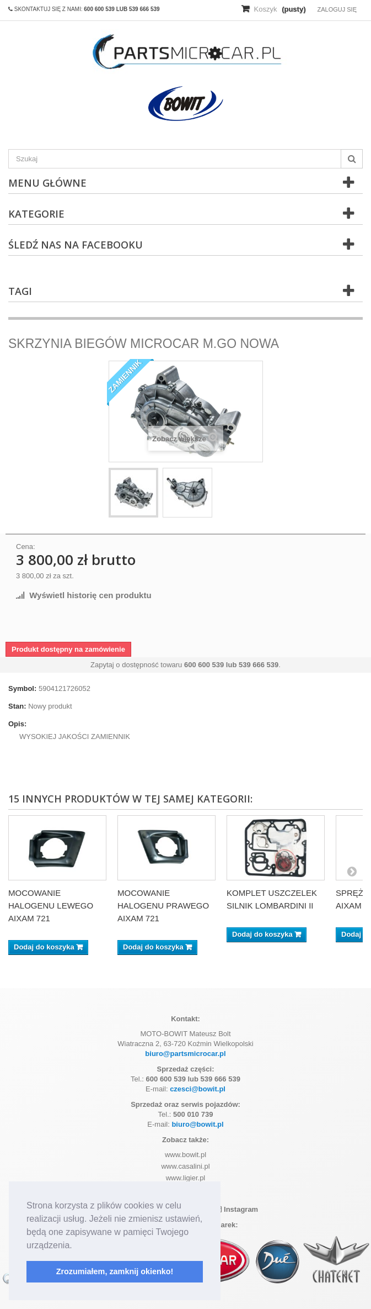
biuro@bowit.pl (197, 1124)
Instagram (237, 1209)
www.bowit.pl (185, 1154)
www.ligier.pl (186, 1178)
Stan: (17, 706)
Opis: (17, 724)
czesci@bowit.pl (197, 1089)
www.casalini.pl (185, 1166)
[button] (76, 1246)
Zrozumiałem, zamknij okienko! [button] (115, 1271)
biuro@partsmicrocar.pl (185, 1053)
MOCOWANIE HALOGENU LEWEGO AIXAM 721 (50, 905)
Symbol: (22, 688)
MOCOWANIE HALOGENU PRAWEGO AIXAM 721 (163, 905)
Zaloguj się (337, 9)
